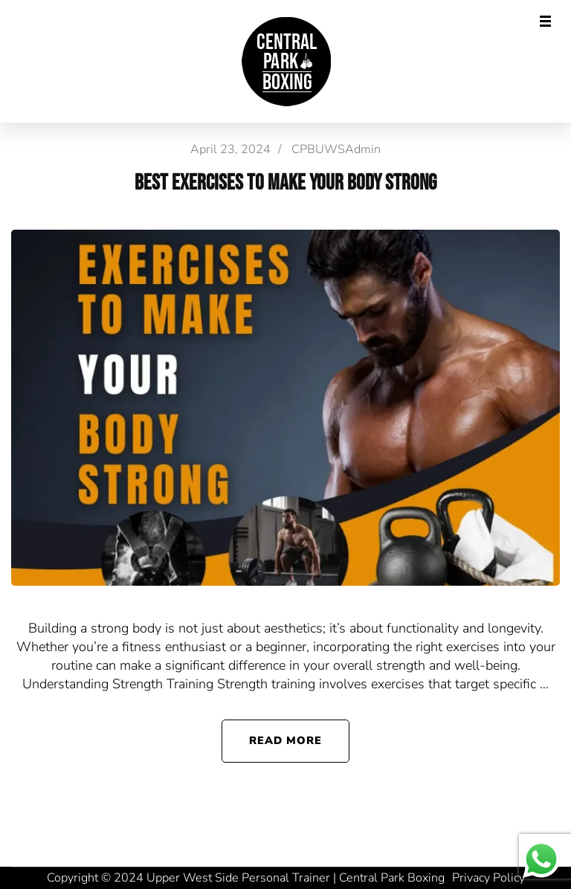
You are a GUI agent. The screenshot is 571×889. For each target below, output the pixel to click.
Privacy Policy (488, 878)
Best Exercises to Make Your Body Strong (285, 183)
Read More (286, 740)
